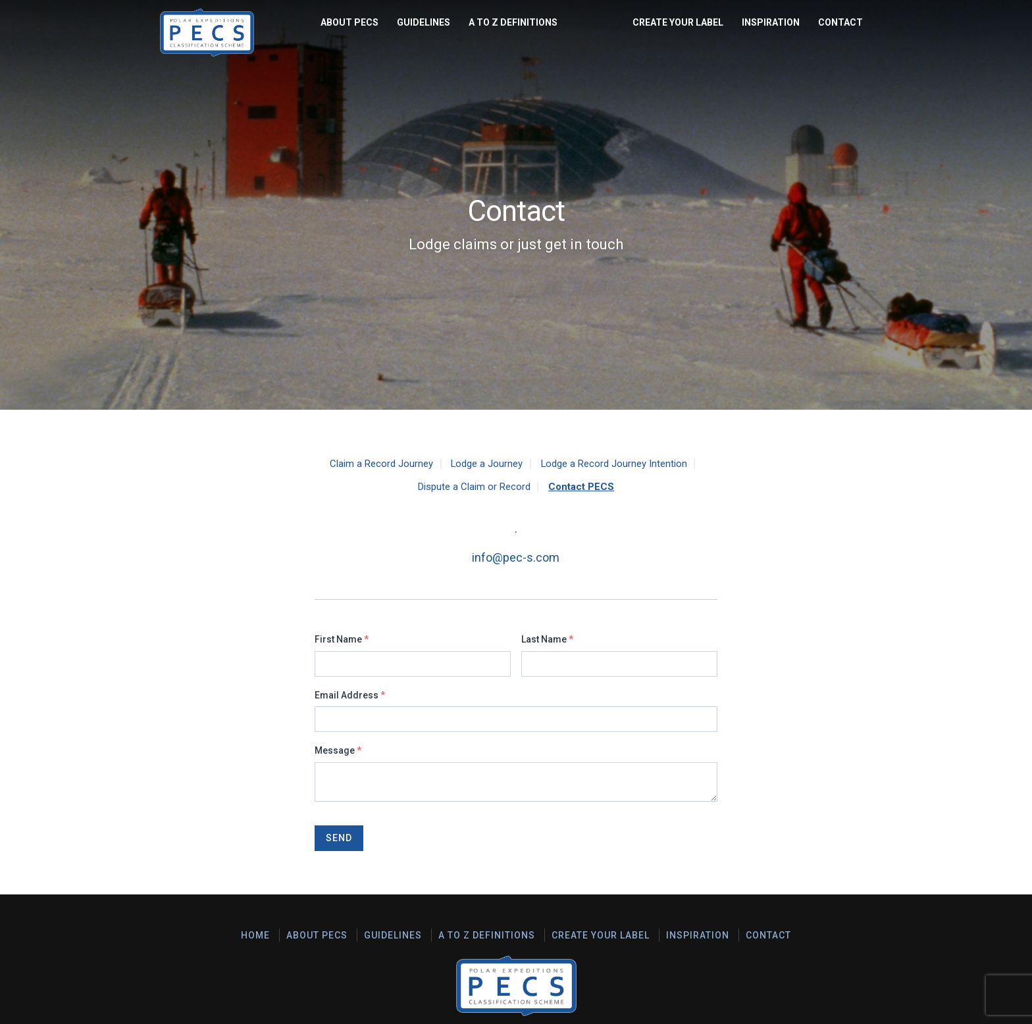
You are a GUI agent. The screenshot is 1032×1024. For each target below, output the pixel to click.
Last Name (547, 639)
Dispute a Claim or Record (472, 486)
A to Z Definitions (361, 22)
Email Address (350, 695)
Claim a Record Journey (374, 463)
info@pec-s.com (515, 557)
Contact (840, 22)
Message (338, 750)
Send (339, 838)
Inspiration (771, 22)
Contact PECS (584, 486)
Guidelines (272, 22)
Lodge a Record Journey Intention (619, 463)
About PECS (198, 22)
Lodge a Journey (484, 463)
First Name (342, 639)
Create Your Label (677, 22)
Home (255, 935)
